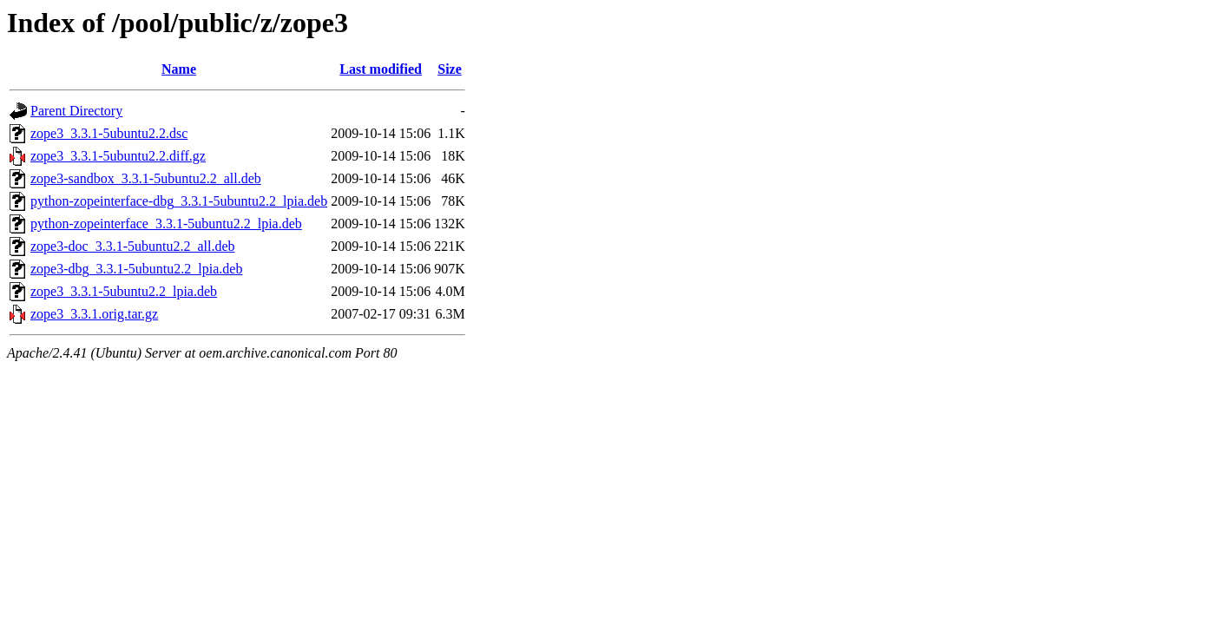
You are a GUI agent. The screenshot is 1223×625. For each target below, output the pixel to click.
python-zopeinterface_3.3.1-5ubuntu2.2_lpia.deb (166, 223)
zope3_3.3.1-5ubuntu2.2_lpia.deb (123, 291)
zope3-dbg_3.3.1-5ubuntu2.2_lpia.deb (136, 268)
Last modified (380, 69)
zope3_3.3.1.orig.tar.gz (94, 313)
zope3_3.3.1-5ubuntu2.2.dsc (108, 133)
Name (178, 69)
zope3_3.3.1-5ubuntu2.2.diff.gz (118, 155)
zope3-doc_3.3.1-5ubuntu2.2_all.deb (132, 246)
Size (449, 69)
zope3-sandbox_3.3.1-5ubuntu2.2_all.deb (145, 178)
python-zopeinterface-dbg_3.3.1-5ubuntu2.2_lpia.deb (178, 201)
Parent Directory (76, 110)
